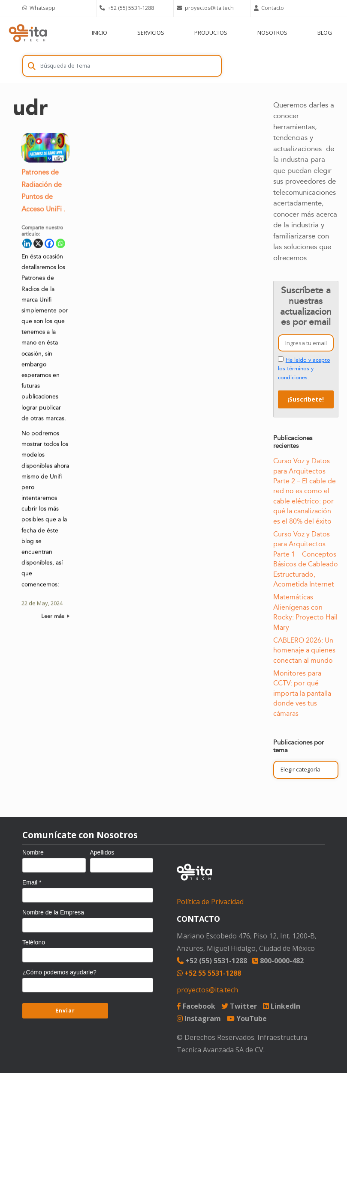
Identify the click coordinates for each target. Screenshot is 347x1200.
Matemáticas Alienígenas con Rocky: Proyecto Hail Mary (305, 612)
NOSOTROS (272, 32)
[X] (38, 245)
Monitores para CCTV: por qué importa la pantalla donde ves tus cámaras (302, 693)
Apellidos (102, 852)
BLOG (324, 32)
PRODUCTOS (210, 32)
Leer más (55, 617)
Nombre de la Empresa (53, 912)
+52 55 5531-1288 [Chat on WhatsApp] (209, 973)
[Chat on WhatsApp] (57, 8)
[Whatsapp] (60, 245)
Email (31, 882)
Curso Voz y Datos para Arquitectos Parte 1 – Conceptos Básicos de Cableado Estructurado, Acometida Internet (305, 559)
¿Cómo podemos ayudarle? (59, 972)
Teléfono (33, 942)
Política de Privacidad (210, 901)
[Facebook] (49, 245)
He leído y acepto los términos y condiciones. (304, 369)
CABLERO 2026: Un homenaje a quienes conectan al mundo (304, 650)
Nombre (33, 852)
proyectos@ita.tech (207, 990)
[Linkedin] (27, 245)
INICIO (99, 32)
